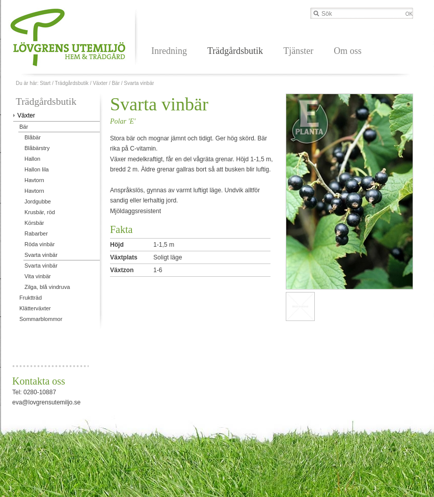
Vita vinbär (37, 276)
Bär (116, 83)
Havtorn (34, 180)
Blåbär (32, 137)
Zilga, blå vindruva (47, 287)
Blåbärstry (37, 148)
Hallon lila (36, 169)
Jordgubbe (37, 201)
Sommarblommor (40, 319)
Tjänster (298, 51)
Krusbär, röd (39, 212)
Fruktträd (30, 298)
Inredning (169, 51)
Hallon (32, 159)
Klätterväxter (35, 308)
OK (409, 14)
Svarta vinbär (139, 83)
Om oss (348, 51)
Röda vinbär (39, 244)
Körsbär (34, 223)
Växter (100, 83)
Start (45, 83)
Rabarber (36, 233)
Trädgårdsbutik (235, 51)
